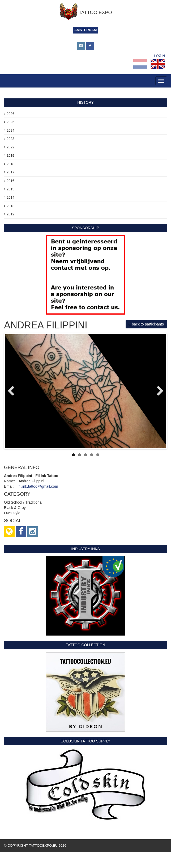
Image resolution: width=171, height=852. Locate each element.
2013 (10, 206)
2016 (10, 181)
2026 (10, 114)
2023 (10, 139)
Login (159, 56)
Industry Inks (85, 549)
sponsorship (85, 228)
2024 (10, 130)
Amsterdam (85, 30)
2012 (10, 214)
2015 (10, 189)
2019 (10, 155)
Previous (13, 391)
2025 (10, 122)
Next (158, 391)
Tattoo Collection (85, 645)
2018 (10, 164)
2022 (10, 147)
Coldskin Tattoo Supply (85, 741)
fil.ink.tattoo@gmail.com (38, 486)
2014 (10, 197)
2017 (10, 172)
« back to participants (146, 324)
